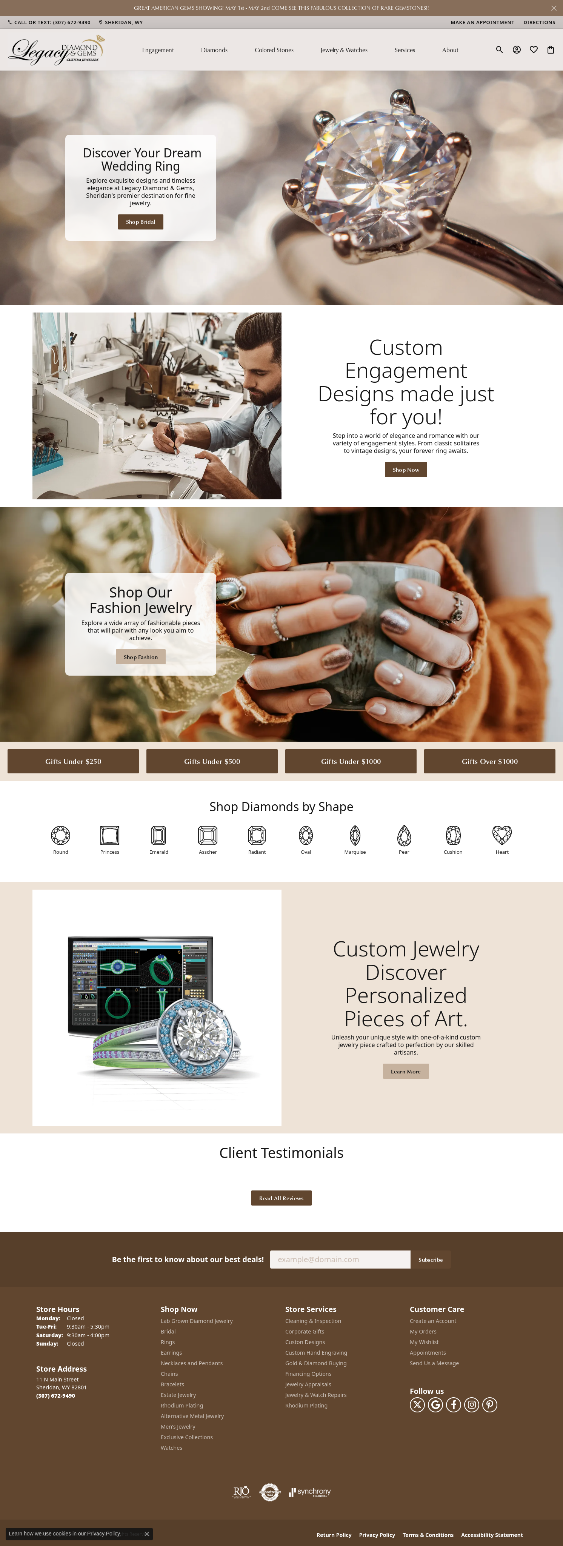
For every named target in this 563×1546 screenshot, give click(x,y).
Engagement (158, 50)
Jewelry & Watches (344, 50)
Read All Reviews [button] (281, 1197)
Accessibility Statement (492, 1533)
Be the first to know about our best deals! (188, 1258)
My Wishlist (424, 1340)
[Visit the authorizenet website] (270, 1491)
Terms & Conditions (428, 1533)
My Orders (423, 1330)
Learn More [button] (406, 1070)
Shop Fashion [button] (141, 655)
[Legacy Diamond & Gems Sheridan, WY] (281, 188)
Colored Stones (274, 50)
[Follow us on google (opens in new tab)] (435, 1404)
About (450, 50)
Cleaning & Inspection (313, 1319)
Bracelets (172, 1383)
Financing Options (308, 1372)
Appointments (428, 1351)
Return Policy (334, 1533)
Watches (171, 1446)
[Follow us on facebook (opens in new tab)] (453, 1404)
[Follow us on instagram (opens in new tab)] (471, 1404)
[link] (49, 22)
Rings (168, 1340)
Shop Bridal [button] (141, 221)
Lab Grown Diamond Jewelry (197, 1319)
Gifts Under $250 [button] (73, 760)
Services (405, 50)
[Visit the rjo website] (241, 1491)
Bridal (168, 1330)
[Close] (553, 8)
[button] (500, 49)
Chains (169, 1372)
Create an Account (433, 1319)
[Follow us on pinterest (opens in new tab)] (489, 1404)
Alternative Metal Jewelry (192, 1414)
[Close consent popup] (147, 1534)
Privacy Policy (377, 1533)
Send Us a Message (434, 1362)
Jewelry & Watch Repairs (316, 1393)
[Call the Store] (55, 1394)
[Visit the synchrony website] (310, 1491)
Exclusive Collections (187, 1436)
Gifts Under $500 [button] (212, 760)
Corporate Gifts (304, 1330)
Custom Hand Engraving (316, 1351)
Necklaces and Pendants (192, 1362)
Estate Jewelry (178, 1393)
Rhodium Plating (182, 1404)
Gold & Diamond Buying (316, 1362)
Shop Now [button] (406, 468)
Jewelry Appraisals (308, 1383)
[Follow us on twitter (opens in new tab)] (417, 1404)
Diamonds (214, 50)
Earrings (171, 1351)
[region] (281, 187)
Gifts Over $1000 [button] (490, 760)
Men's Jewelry (178, 1425)
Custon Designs (305, 1340)
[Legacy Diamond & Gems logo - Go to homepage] (56, 49)
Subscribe (430, 1258)
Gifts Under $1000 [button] (351, 760)
